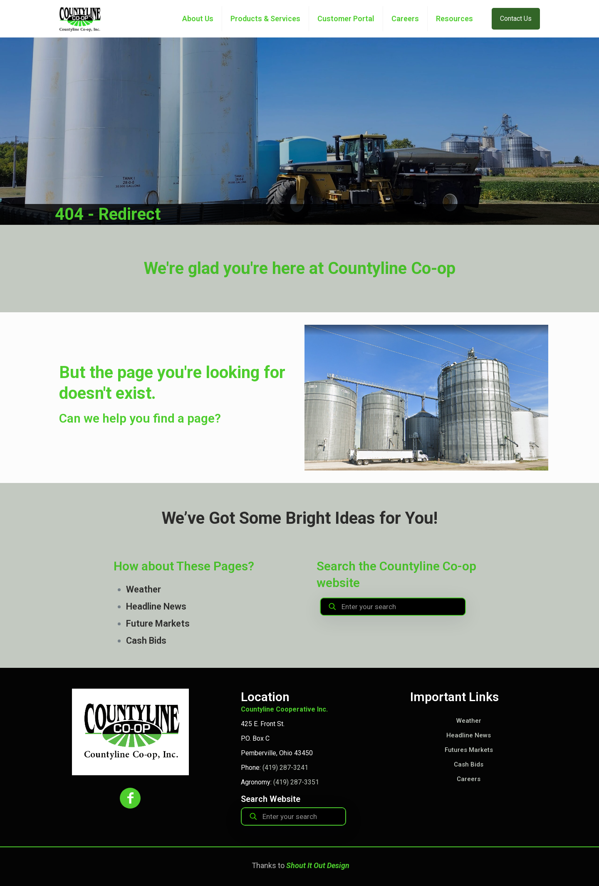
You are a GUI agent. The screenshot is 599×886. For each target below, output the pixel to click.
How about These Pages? (184, 566)
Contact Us (516, 18)
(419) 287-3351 (296, 782)
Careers (468, 779)
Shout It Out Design (317, 865)
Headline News (156, 606)
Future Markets (158, 623)
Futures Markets (469, 750)
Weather (143, 589)
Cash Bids (146, 640)
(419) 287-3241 (285, 768)
